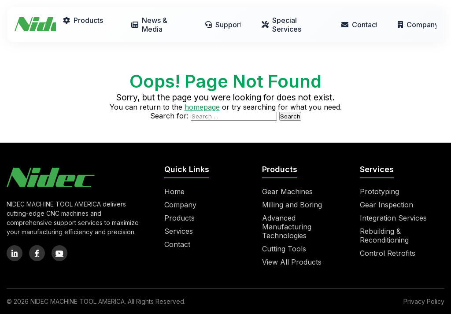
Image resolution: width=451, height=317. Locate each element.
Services (178, 231)
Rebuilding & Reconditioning (384, 235)
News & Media (149, 24)
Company (417, 24)
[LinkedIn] (14, 253)
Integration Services (393, 218)
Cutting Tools (284, 248)
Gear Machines (287, 191)
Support (222, 24)
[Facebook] (37, 253)
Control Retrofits (387, 253)
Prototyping (379, 191)
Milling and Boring (292, 204)
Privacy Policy (423, 301)
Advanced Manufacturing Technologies (286, 227)
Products (83, 20)
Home (174, 191)
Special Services (281, 24)
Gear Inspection (386, 204)
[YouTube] (59, 253)
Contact (359, 24)
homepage (202, 107)
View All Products (292, 262)
